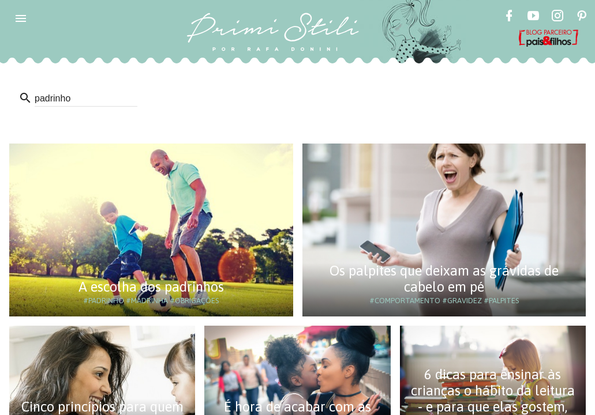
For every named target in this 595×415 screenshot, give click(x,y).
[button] (21, 18)
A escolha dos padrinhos (151, 287)
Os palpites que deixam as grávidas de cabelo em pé (444, 279)
